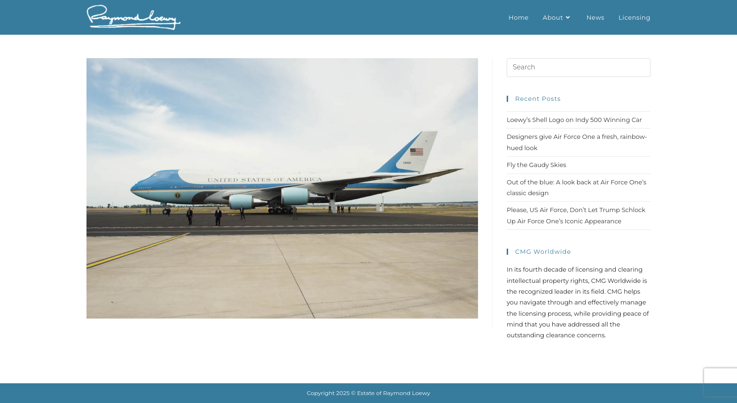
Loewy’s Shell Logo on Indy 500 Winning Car (574, 119)
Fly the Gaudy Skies (536, 164)
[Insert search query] (579, 67)
